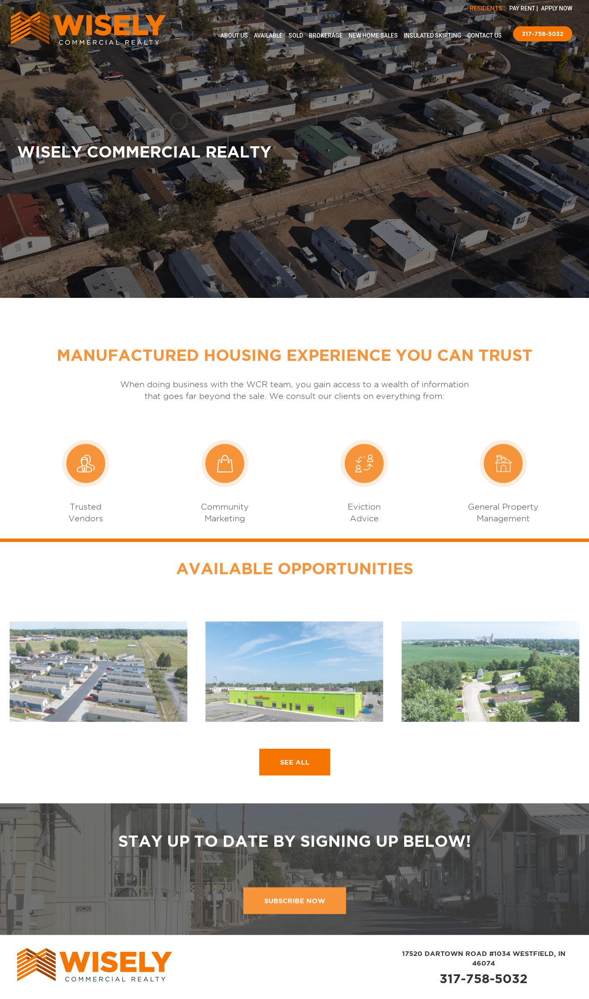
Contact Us (484, 35)
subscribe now (294, 930)
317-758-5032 (543, 34)
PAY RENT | (524, 8)
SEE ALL (294, 762)
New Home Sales (373, 35)
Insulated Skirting (432, 35)
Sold (295, 35)
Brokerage (326, 35)
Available (268, 35)
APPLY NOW (556, 8)
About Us (234, 35)
